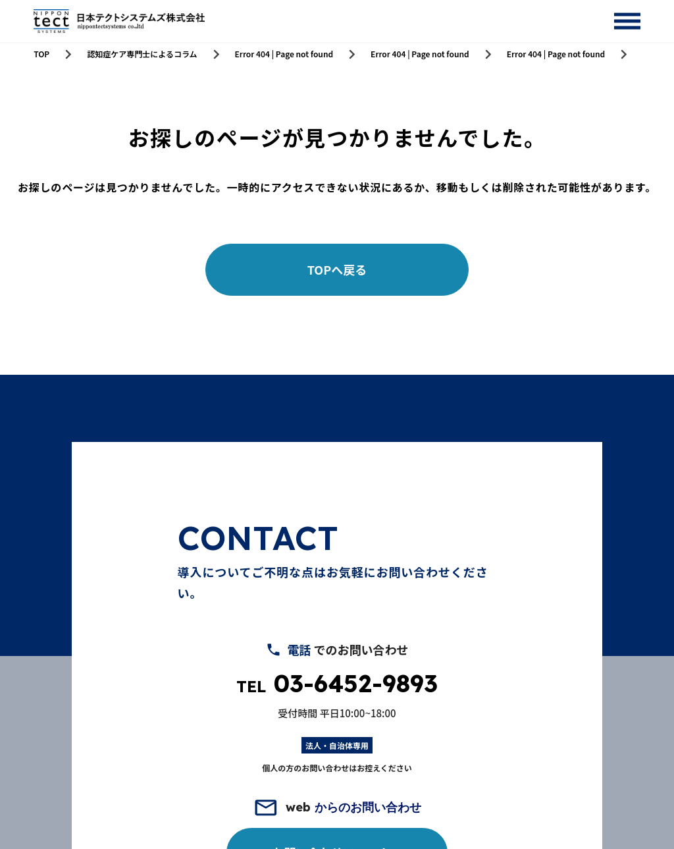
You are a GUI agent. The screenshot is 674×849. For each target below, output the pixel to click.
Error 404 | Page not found (284, 54)
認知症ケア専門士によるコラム (142, 54)
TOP (41, 54)
